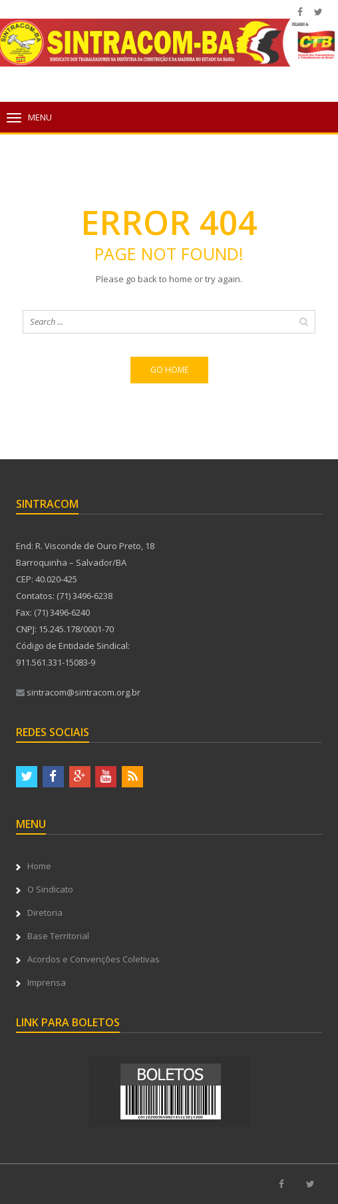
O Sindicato (50, 889)
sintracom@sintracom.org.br (78, 692)
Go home (169, 369)
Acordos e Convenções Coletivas (93, 959)
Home (39, 866)
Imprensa (46, 982)
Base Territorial (58, 936)
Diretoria (45, 912)
